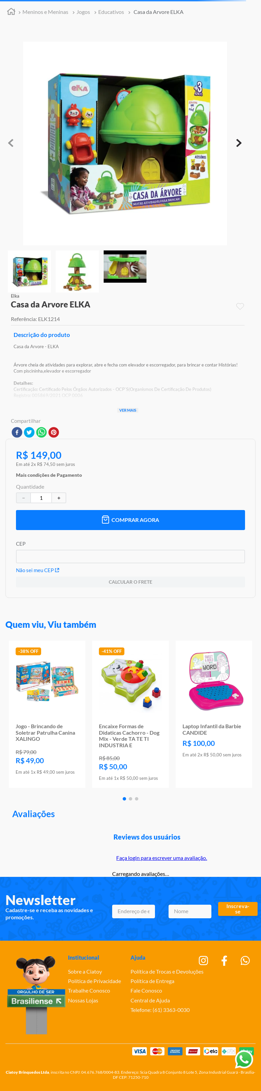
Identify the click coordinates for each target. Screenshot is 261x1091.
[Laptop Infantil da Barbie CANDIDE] (214, 714)
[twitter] (29, 433)
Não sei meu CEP (37, 570)
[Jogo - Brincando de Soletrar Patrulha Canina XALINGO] (47, 714)
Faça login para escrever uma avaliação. (161, 857)
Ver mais (127, 410)
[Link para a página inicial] (11, 12)
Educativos (111, 11)
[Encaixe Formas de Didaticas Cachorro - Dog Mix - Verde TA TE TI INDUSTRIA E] (130, 714)
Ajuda (137, 957)
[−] (23, 497)
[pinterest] (53, 433)
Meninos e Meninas (45, 11)
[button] (49, 473)
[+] (59, 497)
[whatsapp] (41, 433)
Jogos (83, 11)
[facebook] (17, 433)
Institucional (83, 957)
